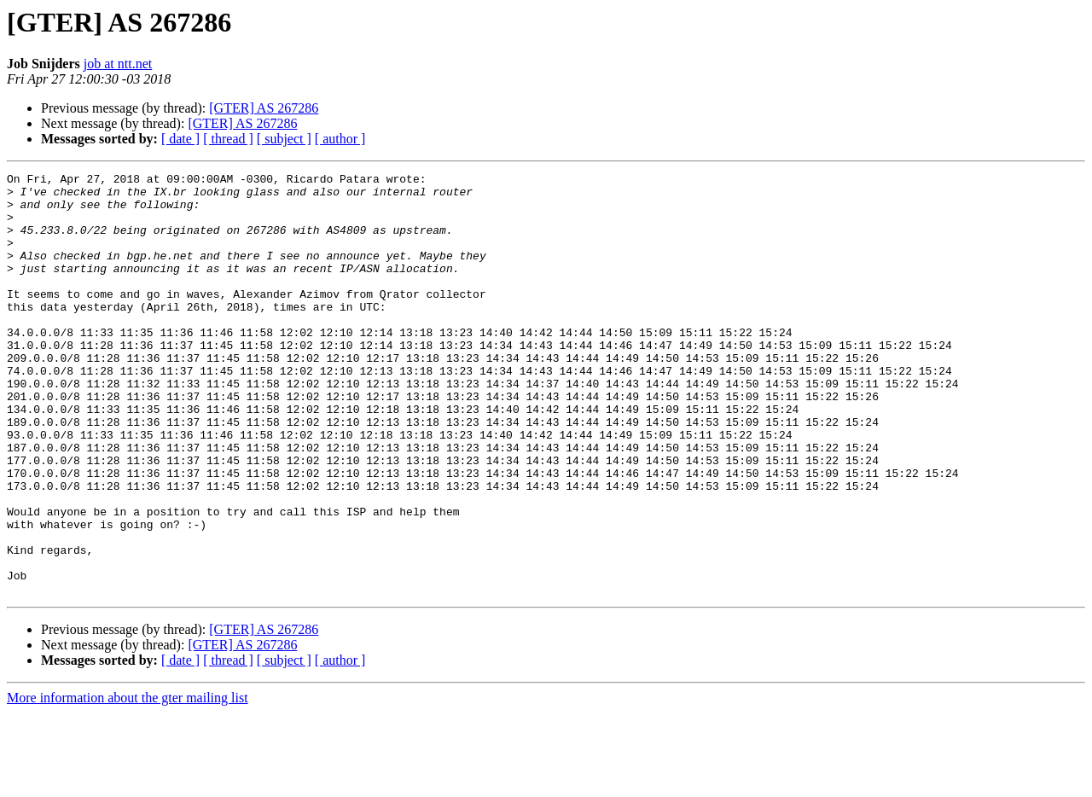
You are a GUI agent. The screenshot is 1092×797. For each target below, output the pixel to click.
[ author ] (340, 138)
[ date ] (180, 138)
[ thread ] (228, 138)
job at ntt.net (118, 63)
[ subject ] (284, 138)
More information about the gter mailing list (127, 782)
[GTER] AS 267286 (263, 108)
